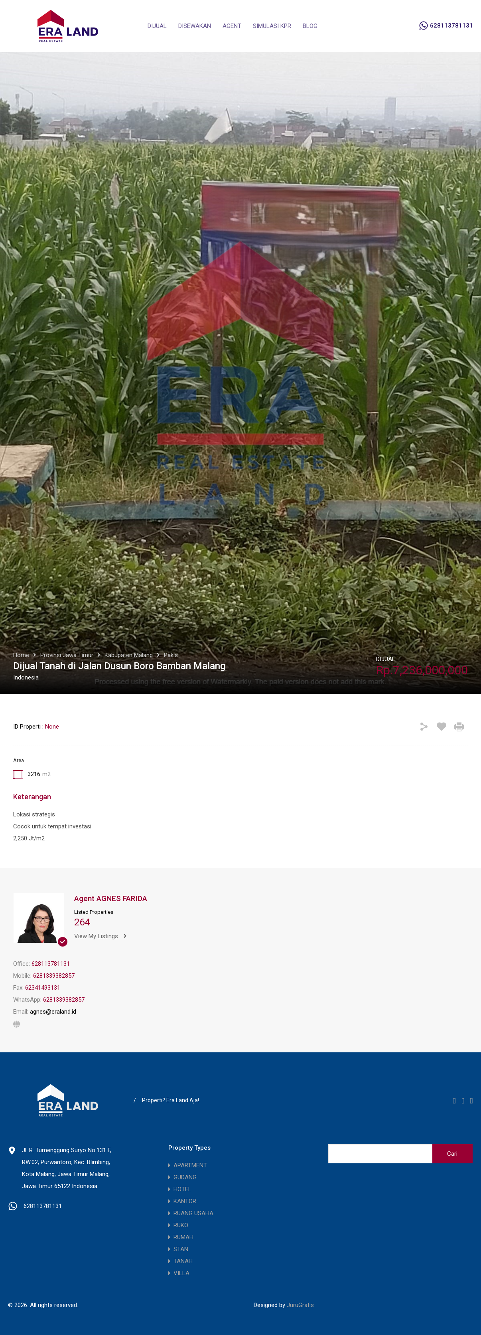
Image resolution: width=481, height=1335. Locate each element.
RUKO (180, 1225)
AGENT (232, 26)
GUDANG (185, 1177)
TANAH (183, 1261)
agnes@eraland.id (53, 1011)
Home (21, 655)
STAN (180, 1249)
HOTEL (182, 1189)
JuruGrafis (300, 1305)
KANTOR (184, 1201)
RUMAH (183, 1237)
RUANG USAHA (193, 1213)
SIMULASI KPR (272, 26)
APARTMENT (190, 1165)
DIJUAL (157, 26)
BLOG (310, 26)
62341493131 (42, 987)
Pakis (171, 655)
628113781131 (451, 25)
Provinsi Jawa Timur (66, 655)
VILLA (181, 1273)
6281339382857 (54, 975)
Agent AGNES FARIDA (110, 898)
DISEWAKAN (194, 26)
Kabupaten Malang (128, 655)
